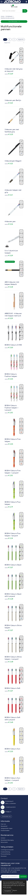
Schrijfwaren (9, 16)
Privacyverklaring (5, 854)
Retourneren (4, 842)
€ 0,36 (9, 224)
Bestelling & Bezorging (7, 840)
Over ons (3, 824)
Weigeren (15, 890)
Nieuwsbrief (4, 826)
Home (2, 16)
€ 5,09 (9, 255)
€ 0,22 (9, 103)
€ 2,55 (9, 379)
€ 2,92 (9, 413)
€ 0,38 (9, 287)
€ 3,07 (9, 567)
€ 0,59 (9, 318)
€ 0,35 (9, 134)
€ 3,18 (9, 538)
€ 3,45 (9, 722)
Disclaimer (4, 856)
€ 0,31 (9, 195)
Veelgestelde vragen (6, 828)
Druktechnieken (5, 830)
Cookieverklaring (5, 852)
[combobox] (12, 11)
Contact (3, 838)
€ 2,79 (9, 507)
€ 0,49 (9, 74)
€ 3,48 (9, 599)
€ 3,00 (9, 347)
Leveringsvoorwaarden (7, 849)
